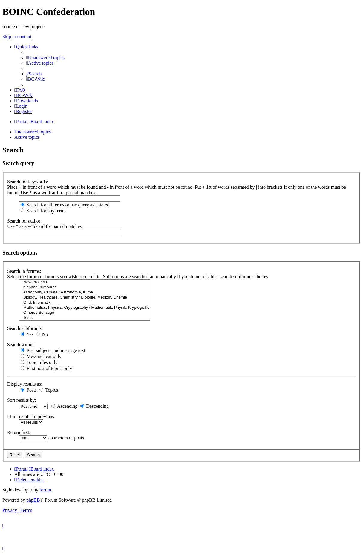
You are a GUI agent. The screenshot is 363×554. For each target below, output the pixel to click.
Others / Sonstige (84, 312)
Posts (29, 389)
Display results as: (24, 383)
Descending (94, 406)
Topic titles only (39, 362)
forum (45, 489)
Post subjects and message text (53, 350)
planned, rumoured (84, 287)
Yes (27, 334)
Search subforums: (25, 328)
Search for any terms (43, 210)
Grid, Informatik (84, 302)
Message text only (41, 356)
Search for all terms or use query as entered (65, 204)
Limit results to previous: (31, 416)
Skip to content (16, 36)
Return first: (18, 432)
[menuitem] (45, 57)
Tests (84, 317)
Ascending (64, 406)
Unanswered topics (32, 131)
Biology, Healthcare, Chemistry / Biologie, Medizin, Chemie (84, 297)
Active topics (27, 137)
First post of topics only (46, 368)
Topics (48, 389)
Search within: (21, 344)
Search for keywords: (27, 181)
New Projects (84, 282)
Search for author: (24, 220)
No (42, 334)
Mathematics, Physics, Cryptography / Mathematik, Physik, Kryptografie (84, 307)
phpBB (33, 500)
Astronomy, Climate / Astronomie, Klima (84, 292)
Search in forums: (24, 271)
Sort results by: (21, 400)
